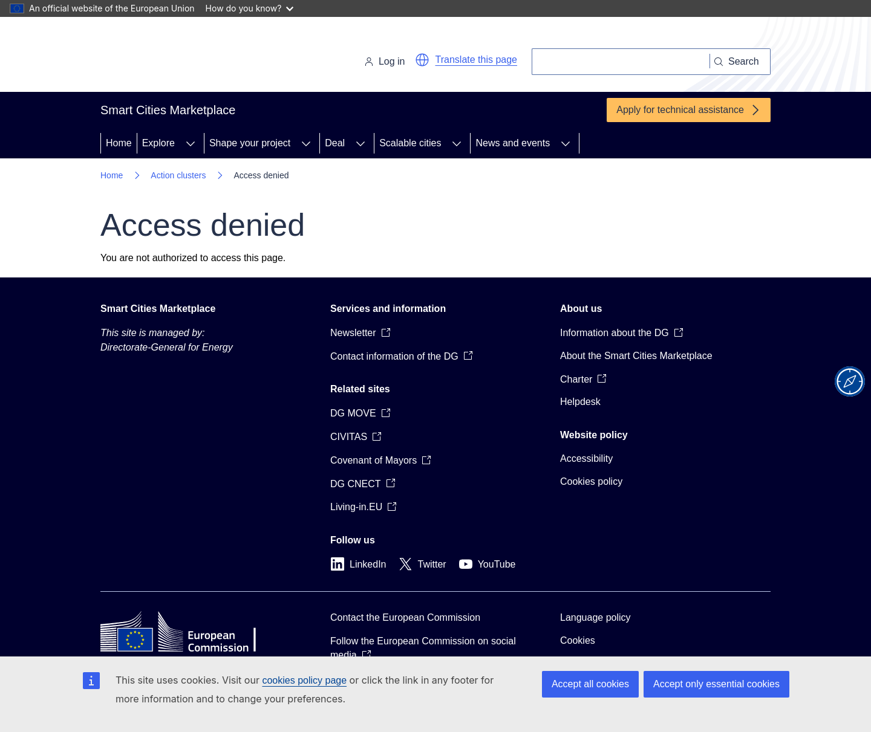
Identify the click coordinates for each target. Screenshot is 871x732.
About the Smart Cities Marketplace (636, 356)
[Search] (621, 61)
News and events (512, 143)
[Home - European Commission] (183, 56)
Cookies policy (591, 481)
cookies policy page (304, 680)
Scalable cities (410, 143)
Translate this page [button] (476, 59)
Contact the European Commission (405, 617)
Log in (384, 61)
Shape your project (249, 143)
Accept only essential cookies (716, 684)
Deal (335, 143)
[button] (422, 60)
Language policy (595, 617)
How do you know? (250, 8)
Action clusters (178, 175)
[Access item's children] (190, 143)
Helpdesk (580, 402)
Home (119, 143)
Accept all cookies (590, 684)
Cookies (577, 640)
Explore (158, 143)
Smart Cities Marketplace (157, 308)
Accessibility (586, 458)
